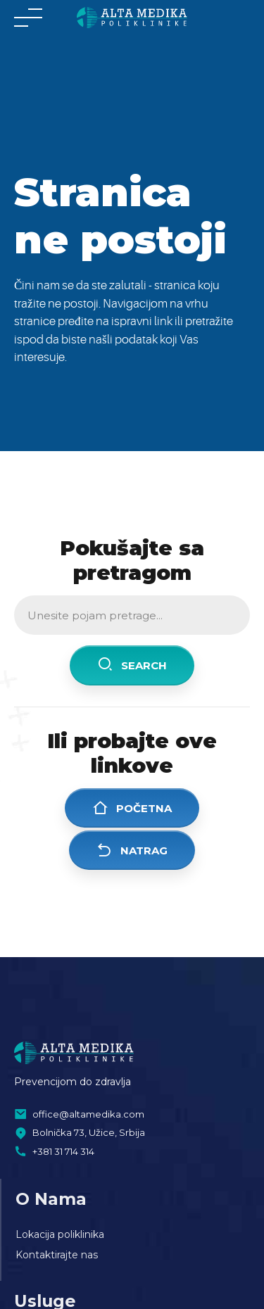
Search (132, 665)
